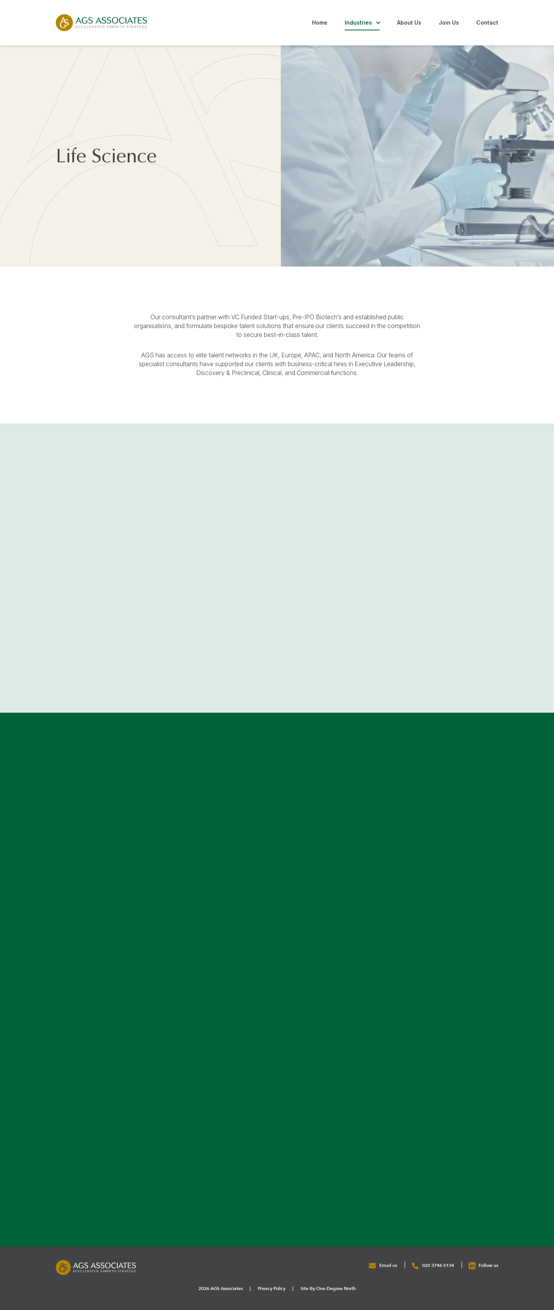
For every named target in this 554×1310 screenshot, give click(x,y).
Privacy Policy (271, 1288)
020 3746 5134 (433, 1265)
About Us (409, 22)
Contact (487, 22)
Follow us (483, 1265)
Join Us (449, 22)
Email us (383, 1265)
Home (319, 22)
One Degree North (336, 1288)
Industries (358, 22)
